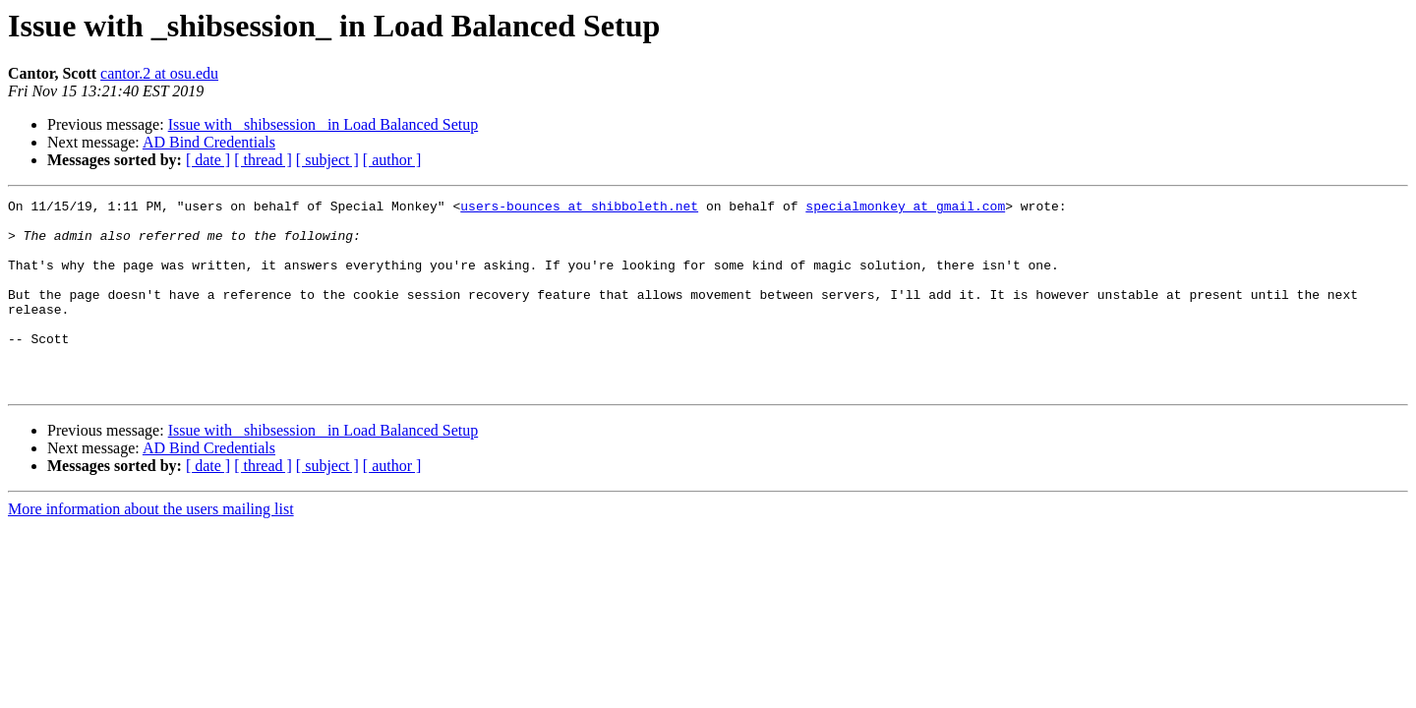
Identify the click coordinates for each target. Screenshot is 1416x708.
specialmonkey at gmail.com (905, 208)
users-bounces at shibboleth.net (579, 208)
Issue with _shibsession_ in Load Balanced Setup (323, 124)
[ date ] (208, 159)
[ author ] (392, 159)
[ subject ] (327, 159)
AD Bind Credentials (209, 142)
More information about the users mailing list (151, 547)
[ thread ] (263, 159)
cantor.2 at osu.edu (159, 73)
